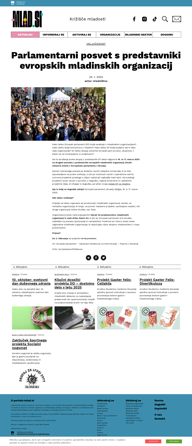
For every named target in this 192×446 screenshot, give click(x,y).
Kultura (100, 420)
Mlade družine (102, 408)
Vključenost (96, 43)
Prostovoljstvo (131, 416)
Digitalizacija (102, 435)
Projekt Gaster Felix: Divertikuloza (157, 282)
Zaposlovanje (102, 404)
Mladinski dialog (132, 408)
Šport (99, 430)
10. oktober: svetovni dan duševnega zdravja (31, 282)
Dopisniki (161, 408)
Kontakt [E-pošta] (160, 418)
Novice (159, 400)
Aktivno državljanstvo (134, 406)
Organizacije (110, 35)
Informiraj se (53, 35)
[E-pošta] (176, 19)
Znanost (100, 428)
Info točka (130, 423)
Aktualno (25, 35)
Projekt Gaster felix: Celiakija (114, 282)
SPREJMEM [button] (174, 441)
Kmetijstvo (101, 406)
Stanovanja (101, 418)
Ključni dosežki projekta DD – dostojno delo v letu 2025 (74, 283)
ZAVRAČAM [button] (153, 441)
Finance (100, 432)
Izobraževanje (102, 411)
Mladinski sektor (138, 35)
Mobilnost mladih (132, 413)
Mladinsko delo (62, 274)
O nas (158, 414)
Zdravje (15, 274)
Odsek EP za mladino (119, 184)
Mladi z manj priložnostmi (24, 335)
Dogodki (167, 34)
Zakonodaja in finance (134, 420)
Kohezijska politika (133, 418)
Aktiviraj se (82, 35)
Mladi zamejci (102, 423)
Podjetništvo (102, 425)
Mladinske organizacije (134, 404)
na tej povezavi (88, 238)
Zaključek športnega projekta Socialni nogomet (29, 344)
